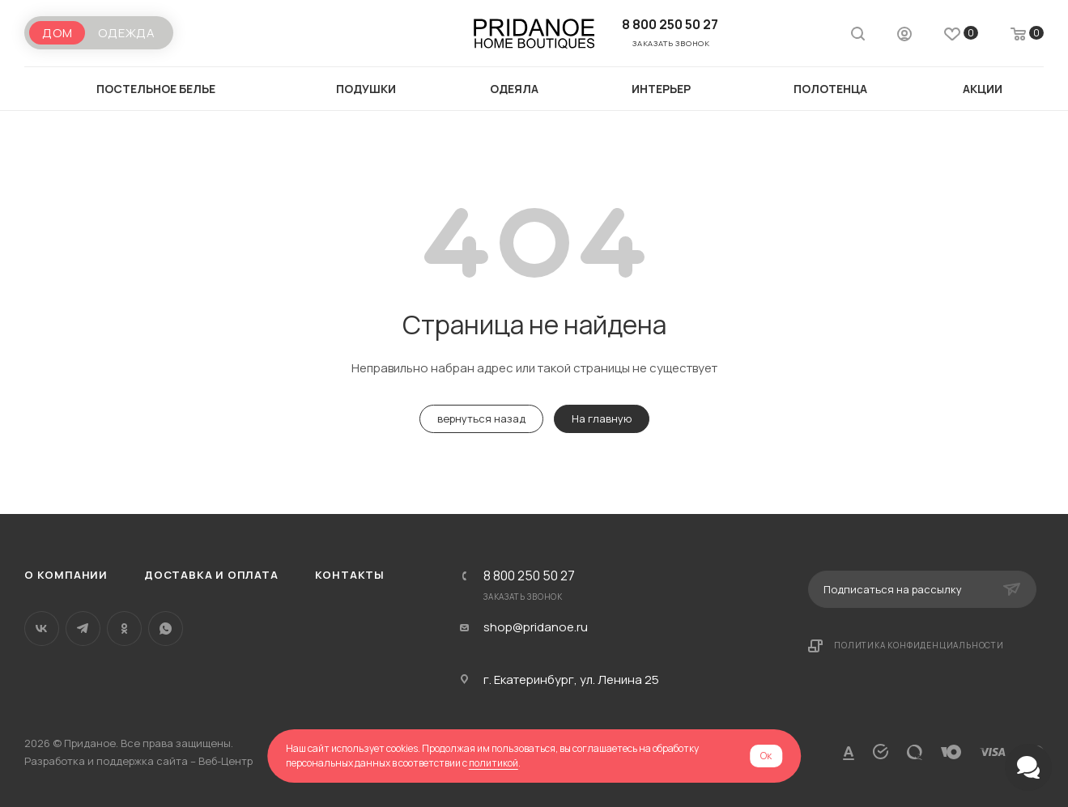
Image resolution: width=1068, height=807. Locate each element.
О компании (66, 574)
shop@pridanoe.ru (535, 627)
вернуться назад (481, 418)
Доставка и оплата (211, 574)
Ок (766, 755)
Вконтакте (41, 628)
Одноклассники (124, 628)
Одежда (126, 32)
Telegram (83, 628)
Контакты (350, 574)
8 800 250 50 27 (670, 24)
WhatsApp (165, 628)
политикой (493, 763)
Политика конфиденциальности (919, 645)
